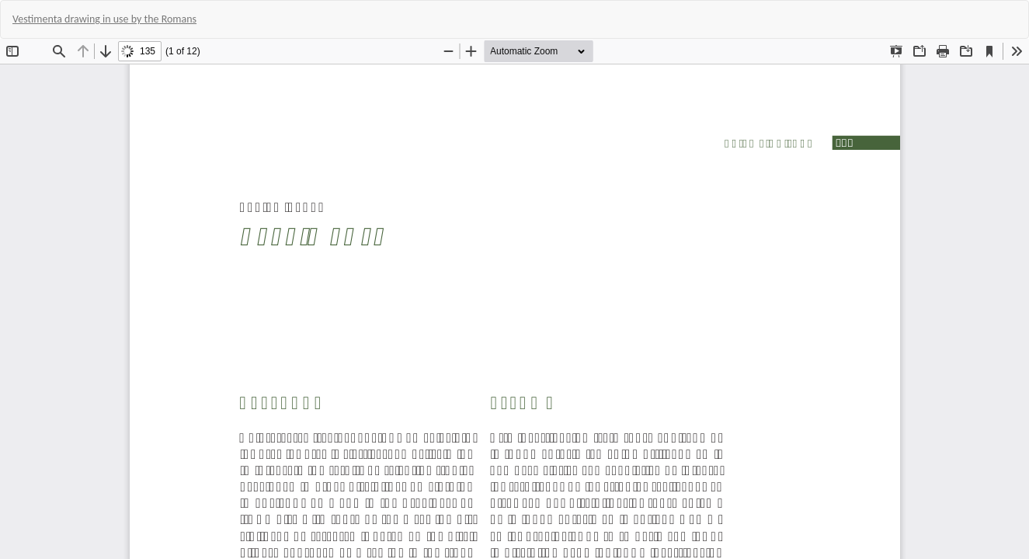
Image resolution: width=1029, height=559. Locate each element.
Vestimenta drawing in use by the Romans (104, 19)
